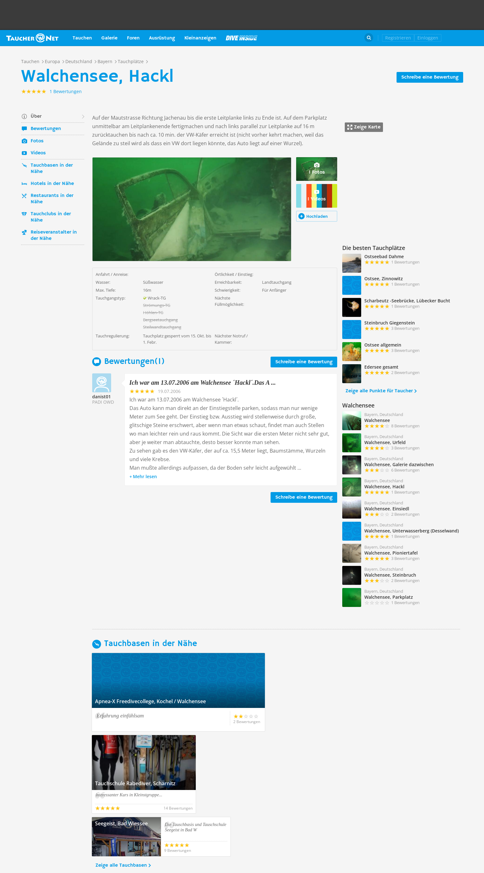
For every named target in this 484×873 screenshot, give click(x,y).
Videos (38, 153)
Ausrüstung (162, 38)
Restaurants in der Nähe (52, 199)
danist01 (101, 397)
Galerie (109, 38)
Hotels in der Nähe (52, 184)
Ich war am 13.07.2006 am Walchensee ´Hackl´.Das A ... (202, 382)
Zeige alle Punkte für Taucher (379, 391)
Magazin (241, 38)
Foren (133, 38)
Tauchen (82, 38)
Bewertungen (46, 129)
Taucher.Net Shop (464, 38)
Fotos (37, 141)
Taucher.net (32, 37)
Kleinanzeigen (200, 38)
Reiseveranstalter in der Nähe (54, 235)
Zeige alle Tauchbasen (121, 783)
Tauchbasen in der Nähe (52, 168)
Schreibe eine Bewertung (429, 77)
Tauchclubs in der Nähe (51, 217)
